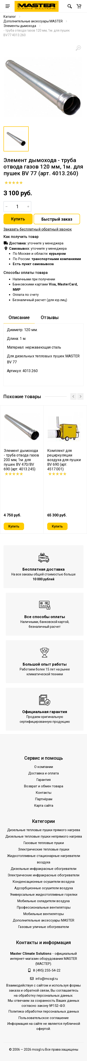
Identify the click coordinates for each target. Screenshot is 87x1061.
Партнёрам (43, 799)
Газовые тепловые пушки (43, 843)
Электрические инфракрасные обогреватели (43, 875)
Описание (19, 317)
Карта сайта (43, 806)
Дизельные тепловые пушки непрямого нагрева (43, 837)
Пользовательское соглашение (43, 1018)
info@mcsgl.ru (47, 979)
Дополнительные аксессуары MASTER (33, 21)
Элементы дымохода (19, 26)
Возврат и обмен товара (43, 786)
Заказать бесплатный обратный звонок (37, 229)
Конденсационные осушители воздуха (43, 882)
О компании (43, 767)
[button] (79, 6)
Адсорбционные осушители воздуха (43, 888)
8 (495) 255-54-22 (46, 971)
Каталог (9, 16)
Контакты (43, 793)
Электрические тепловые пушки (43, 850)
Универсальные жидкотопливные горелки (43, 895)
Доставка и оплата (43, 773)
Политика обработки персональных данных (43, 1012)
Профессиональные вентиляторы (44, 908)
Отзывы (50, 317)
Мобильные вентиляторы (43, 914)
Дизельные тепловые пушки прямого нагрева (43, 830)
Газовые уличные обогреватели (43, 927)
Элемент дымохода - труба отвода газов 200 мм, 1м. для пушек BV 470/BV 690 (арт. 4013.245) (21, 459)
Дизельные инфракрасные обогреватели (43, 869)
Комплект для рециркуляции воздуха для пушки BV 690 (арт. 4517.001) (64, 459)
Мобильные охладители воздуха (43, 901)
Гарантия (43, 780)
